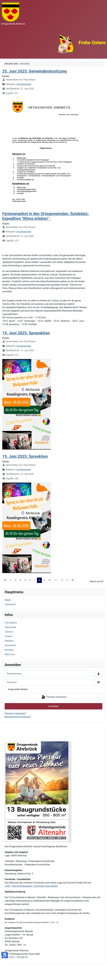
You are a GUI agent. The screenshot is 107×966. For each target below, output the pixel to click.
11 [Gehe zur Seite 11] (55, 580)
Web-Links (10, 654)
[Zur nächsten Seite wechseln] (67, 580)
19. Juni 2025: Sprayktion (25, 456)
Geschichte (10, 645)
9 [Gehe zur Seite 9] (44, 580)
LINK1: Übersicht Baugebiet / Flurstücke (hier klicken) (31, 886)
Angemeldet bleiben (18, 689)
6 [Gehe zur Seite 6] (29, 580)
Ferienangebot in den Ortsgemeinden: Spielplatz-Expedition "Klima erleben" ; (45, 216)
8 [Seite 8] (39, 580)
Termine (9, 631)
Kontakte (9, 650)
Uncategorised (23, 84)
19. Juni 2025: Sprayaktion (26, 333)
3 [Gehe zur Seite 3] (15, 580)
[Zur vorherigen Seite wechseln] (10, 580)
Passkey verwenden (53, 697)
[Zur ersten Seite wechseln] (5, 580)
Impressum (10, 604)
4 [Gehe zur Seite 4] (20, 580)
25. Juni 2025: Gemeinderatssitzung (34, 71)
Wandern (9, 640)
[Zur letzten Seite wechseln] (73, 580)
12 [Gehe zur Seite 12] (61, 580)
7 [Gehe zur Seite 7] (34, 580)
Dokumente (10, 627)
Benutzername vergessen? (18, 716)
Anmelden (53, 706)
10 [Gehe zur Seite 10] (49, 580)
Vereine (8, 636)
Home (8, 599)
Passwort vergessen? (15, 713)
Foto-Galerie (11, 622)
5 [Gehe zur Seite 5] (25, 580)
